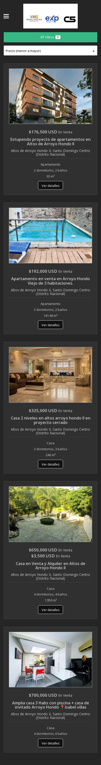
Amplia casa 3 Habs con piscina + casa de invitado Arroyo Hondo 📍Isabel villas (50, 705)
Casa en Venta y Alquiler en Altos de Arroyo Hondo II (50, 566)
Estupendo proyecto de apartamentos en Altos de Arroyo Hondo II (50, 142)
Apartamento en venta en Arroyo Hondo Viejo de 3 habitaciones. (50, 281)
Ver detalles (51, 185)
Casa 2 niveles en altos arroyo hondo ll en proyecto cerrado (50, 420)
